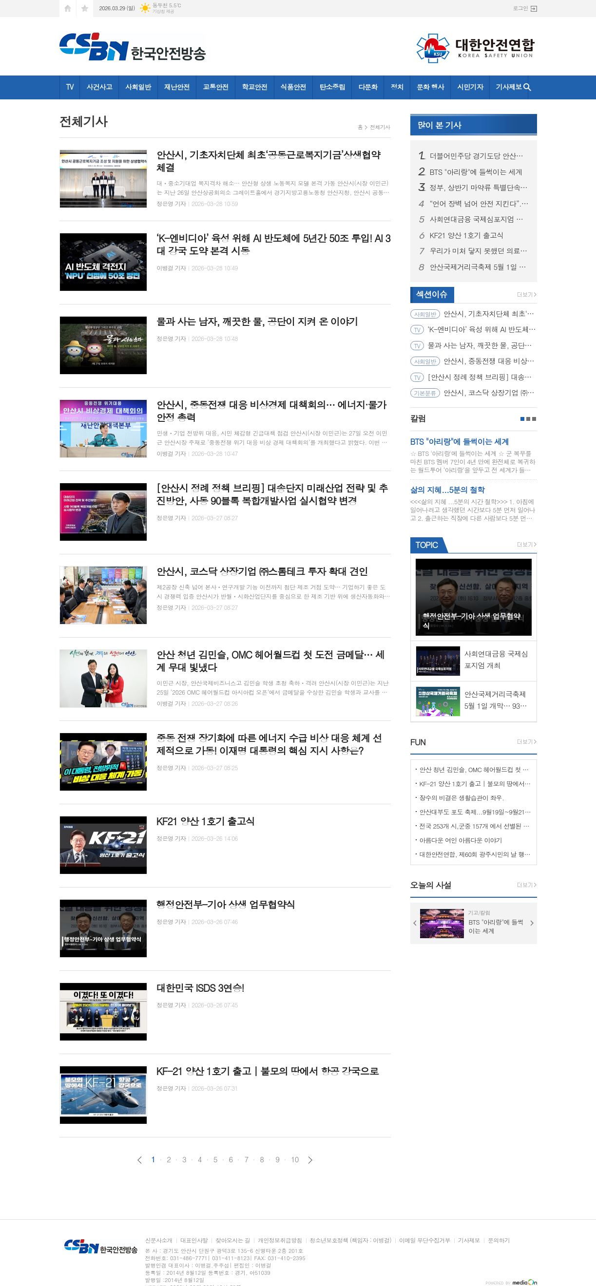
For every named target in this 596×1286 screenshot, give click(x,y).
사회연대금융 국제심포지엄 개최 (479, 219)
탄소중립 (332, 87)
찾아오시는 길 (232, 1240)
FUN (417, 742)
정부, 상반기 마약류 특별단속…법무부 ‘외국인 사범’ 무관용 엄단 (479, 187)
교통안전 (216, 87)
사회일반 (138, 87)
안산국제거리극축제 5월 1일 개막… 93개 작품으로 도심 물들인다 (479, 267)
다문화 (367, 87)
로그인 (520, 8)
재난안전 (177, 87)
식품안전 (294, 87)
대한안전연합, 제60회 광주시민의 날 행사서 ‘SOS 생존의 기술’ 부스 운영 (476, 854)
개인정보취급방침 (280, 1240)
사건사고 (99, 87)
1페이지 (522, 419)
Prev (415, 923)
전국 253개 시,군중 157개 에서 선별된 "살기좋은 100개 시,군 (476, 826)
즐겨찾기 (85, 8)
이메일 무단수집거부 (424, 1240)
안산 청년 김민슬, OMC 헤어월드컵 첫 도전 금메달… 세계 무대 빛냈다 (476, 769)
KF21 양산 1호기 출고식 (467, 235)
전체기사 (380, 127)
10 (295, 1159)
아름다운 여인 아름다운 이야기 (461, 840)
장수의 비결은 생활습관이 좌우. (462, 797)
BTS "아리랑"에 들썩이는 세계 (476, 172)
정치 (396, 87)
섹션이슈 (431, 294)
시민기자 (470, 87)
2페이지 (528, 419)
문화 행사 (430, 87)
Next (532, 923)
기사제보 (509, 87)
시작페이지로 (67, 8)
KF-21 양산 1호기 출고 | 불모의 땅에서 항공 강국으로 (476, 783)
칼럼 (418, 418)
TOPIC (427, 544)
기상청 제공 (163, 11)
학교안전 (255, 87)
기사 (439, 125)
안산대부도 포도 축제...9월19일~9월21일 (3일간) (476, 811)
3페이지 (534, 419)
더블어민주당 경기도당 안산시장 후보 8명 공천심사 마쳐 (479, 156)
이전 (139, 1160)
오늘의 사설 (431, 885)
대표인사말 (194, 1240)
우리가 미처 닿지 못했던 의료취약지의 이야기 (479, 251)
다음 (310, 1160)
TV (70, 87)
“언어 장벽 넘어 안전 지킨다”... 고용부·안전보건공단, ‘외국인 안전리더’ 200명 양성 (479, 203)
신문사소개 (159, 1240)
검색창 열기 (527, 87)
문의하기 (499, 1240)
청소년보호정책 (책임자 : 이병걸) (350, 1240)
